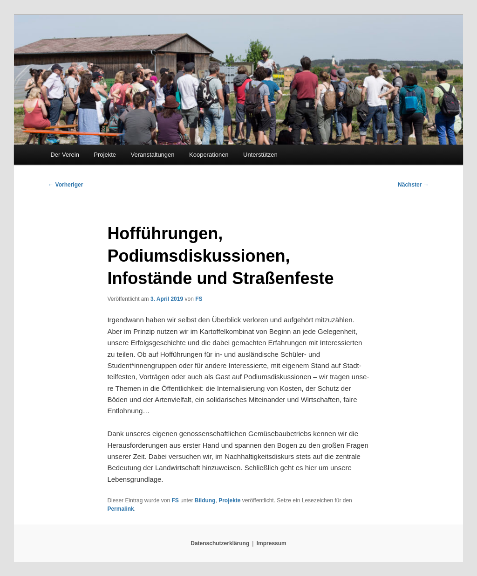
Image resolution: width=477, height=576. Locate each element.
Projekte (105, 154)
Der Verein (64, 154)
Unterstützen (260, 154)
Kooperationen (209, 154)
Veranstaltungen (153, 154)
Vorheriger (65, 184)
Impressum (271, 543)
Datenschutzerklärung (220, 543)
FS (198, 299)
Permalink (120, 509)
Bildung (205, 500)
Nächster (413, 184)
